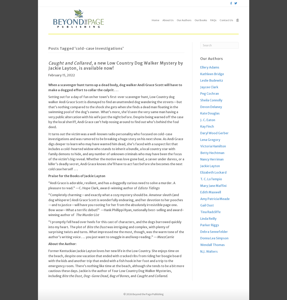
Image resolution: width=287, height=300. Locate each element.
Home (155, 20)
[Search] (236, 20)
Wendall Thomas (212, 245)
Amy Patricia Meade (215, 199)
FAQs (213, 20)
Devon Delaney (211, 107)
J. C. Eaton (207, 120)
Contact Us (226, 20)
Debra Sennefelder (214, 232)
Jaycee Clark (209, 87)
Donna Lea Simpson (214, 238)
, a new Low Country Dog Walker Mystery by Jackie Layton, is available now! (115, 66)
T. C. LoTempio (211, 179)
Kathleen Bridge (212, 74)
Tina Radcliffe (210, 212)
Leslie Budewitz (211, 80)
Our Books (201, 20)
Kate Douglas (210, 113)
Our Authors (184, 20)
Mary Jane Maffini (213, 186)
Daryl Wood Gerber (214, 133)
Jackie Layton (210, 166)
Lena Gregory (210, 140)
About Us (168, 20)
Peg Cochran (209, 93)
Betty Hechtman (212, 153)
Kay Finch (207, 126)
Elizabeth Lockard (213, 172)
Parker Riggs (209, 225)
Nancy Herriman (212, 159)
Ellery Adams (209, 67)
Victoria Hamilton (213, 146)
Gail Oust (207, 205)
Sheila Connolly (211, 100)
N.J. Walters (209, 251)
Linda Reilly (208, 219)
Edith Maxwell (210, 192)
